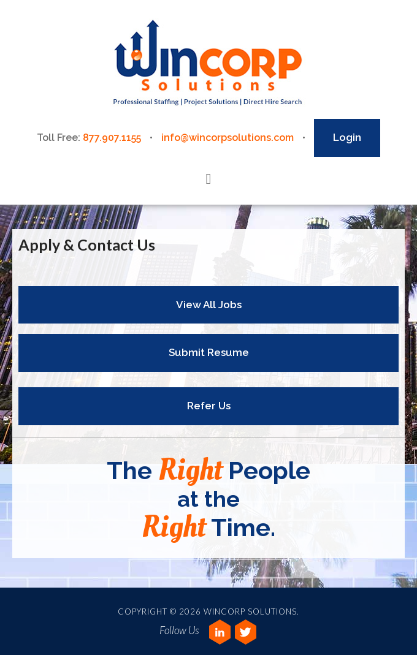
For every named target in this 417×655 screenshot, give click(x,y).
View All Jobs (209, 304)
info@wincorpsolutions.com (227, 137)
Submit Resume (209, 352)
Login (347, 137)
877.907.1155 (112, 137)
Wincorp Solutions (208, 63)
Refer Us (209, 405)
